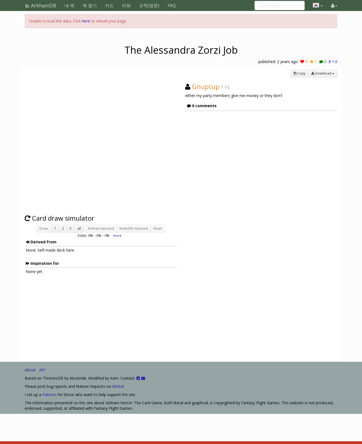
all (79, 228)
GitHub (118, 386)
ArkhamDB (40, 5)
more (117, 235)
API (42, 369)
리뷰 (126, 5)
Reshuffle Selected (134, 228)
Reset (158, 228)
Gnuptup (205, 86)
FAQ (172, 5)
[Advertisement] (101, 319)
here (86, 21)
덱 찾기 (90, 5)
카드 (109, 5)
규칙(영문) (149, 5)
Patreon (49, 394)
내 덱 (69, 5)
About (30, 369)
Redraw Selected (101, 228)
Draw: (44, 228)
